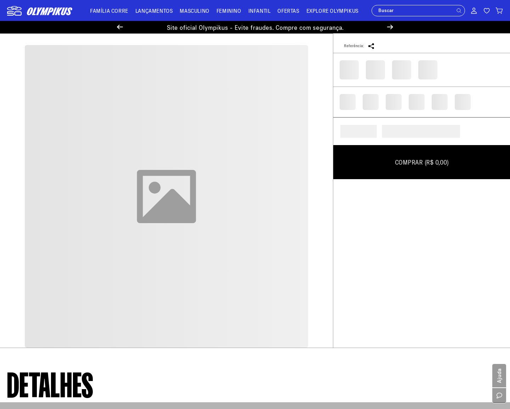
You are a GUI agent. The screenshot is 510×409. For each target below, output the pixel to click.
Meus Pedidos (150, 213)
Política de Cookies (28, 268)
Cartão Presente (24, 309)
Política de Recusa (27, 247)
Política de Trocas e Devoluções (42, 237)
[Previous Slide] (119, 27)
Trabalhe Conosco (26, 288)
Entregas (144, 234)
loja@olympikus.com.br (287, 229)
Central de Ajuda (153, 203)
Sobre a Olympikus (27, 206)
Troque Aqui (148, 224)
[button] (459, 11)
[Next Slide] (390, 27)
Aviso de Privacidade (30, 257)
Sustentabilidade (25, 278)
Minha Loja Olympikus (159, 244)
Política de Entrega (28, 216)
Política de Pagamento (31, 226)
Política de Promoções (31, 298)
